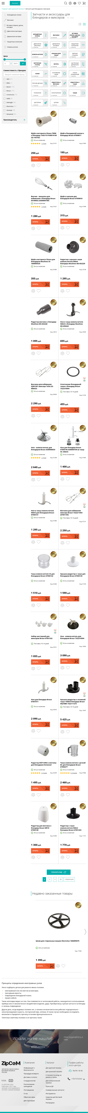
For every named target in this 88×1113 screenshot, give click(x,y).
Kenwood (10, 114)
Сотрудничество (30, 1081)
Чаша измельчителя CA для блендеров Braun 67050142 (43, 575)
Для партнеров (29, 1101)
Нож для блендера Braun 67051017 (41, 700)
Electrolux (10, 106)
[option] (58, 936)
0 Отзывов (73, 773)
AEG (8, 79)
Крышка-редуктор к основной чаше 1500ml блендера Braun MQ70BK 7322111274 (72, 701)
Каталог (15, 3)
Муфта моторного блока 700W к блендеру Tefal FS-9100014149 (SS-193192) (44, 135)
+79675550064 (76, 1079)
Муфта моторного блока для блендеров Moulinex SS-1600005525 (43, 261)
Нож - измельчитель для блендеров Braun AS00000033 (43, 448)
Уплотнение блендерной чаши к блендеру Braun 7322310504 (70, 386)
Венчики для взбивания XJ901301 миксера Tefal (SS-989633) (42, 386)
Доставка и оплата (30, 1077)
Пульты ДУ (50, 1086)
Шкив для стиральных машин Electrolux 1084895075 (57, 941)
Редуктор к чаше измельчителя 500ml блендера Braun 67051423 (70, 828)
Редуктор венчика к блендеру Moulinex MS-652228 (43, 323)
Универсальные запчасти (55, 1090)
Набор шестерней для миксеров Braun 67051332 (41, 637)
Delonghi (10, 102)
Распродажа (50, 1103)
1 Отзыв (43, 143)
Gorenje (9, 110)
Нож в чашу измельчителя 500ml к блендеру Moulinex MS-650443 (71, 324)
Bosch (9, 87)
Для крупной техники (53, 1068)
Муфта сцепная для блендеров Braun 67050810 (71, 197)
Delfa (8, 99)
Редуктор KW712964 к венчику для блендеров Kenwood (43, 764)
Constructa (10, 95)
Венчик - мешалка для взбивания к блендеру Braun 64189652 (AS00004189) (43, 198)
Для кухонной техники (54, 1072)
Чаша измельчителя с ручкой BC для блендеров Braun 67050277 (72, 765)
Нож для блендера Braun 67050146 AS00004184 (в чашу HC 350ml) (72, 449)
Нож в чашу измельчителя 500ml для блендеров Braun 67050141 (42, 513)
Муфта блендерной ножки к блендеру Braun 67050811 (72, 134)
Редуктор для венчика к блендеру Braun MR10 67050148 (41, 828)
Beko (8, 83)
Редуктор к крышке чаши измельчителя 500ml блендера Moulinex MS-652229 (72, 261)
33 (61, 879)
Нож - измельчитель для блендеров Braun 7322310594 (72, 637)
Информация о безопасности (29, 1069)
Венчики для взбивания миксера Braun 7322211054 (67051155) (71, 513)
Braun (9, 91)
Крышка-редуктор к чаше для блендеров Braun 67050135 (72, 575)
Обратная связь (29, 1097)
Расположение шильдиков (29, 1085)
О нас (26, 1093)
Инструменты (51, 1093)
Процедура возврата (31, 1074)
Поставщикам (29, 1090)
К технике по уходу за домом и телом (53, 1076)
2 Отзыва (44, 773)
